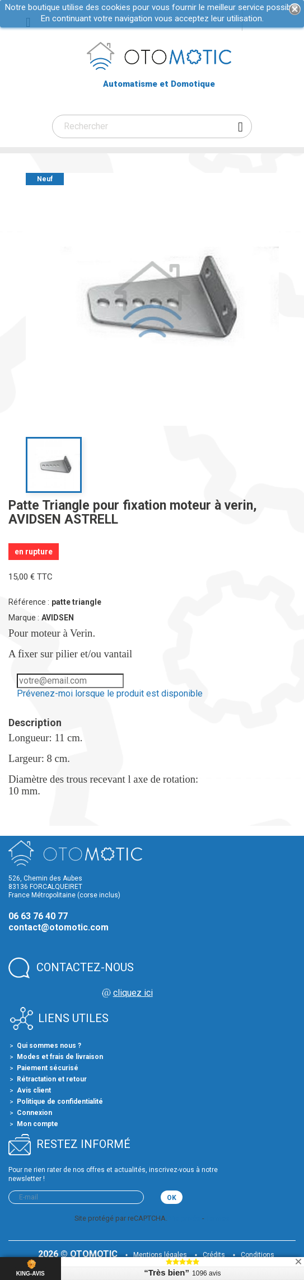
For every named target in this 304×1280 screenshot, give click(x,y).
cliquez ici (133, 992)
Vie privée (184, 1218)
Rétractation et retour (52, 1079)
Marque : (23, 617)
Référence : (28, 601)
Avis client (34, 1090)
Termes (218, 1218)
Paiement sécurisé (47, 1068)
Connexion (34, 1113)
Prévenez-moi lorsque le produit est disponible (110, 693)
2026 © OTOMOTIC (79, 1254)
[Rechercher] (151, 126)
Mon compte (37, 1124)
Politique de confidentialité (60, 1101)
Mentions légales (160, 1255)
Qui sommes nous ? (49, 1046)
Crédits (214, 1255)
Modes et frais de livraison (60, 1057)
